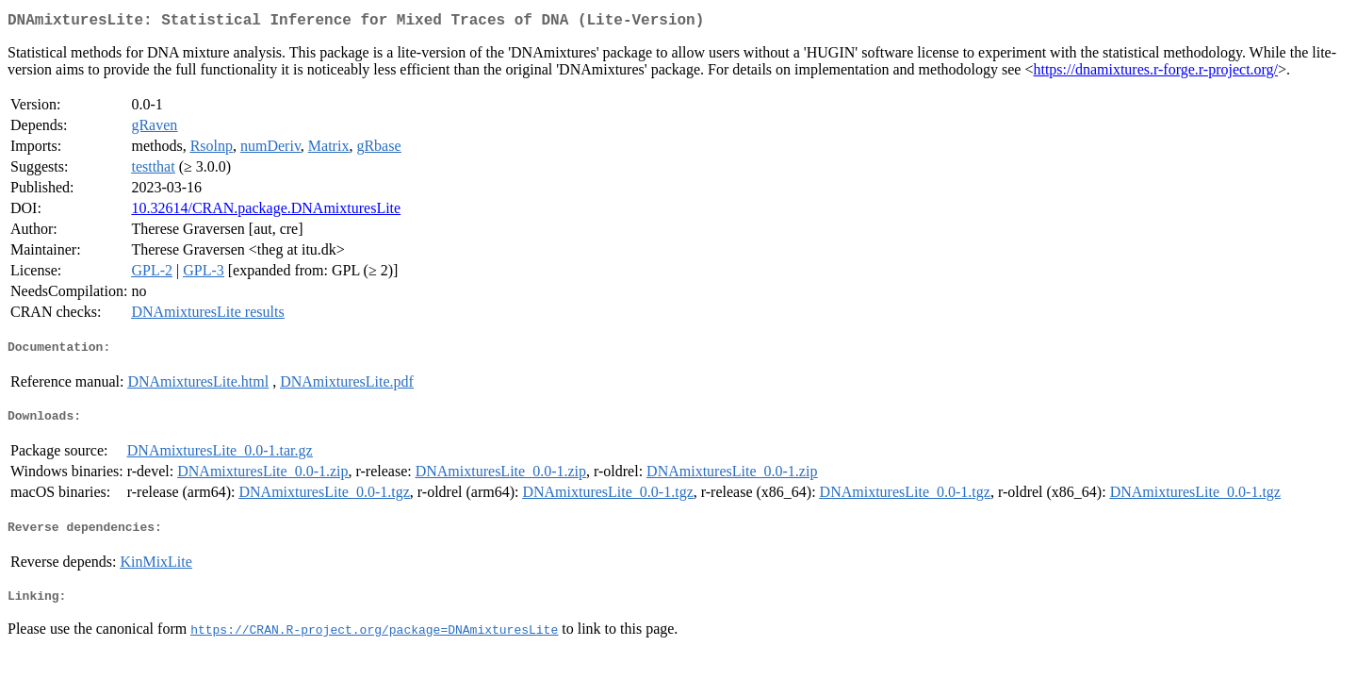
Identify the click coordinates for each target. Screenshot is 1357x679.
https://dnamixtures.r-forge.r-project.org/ (1155, 73)
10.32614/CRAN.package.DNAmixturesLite (266, 212)
